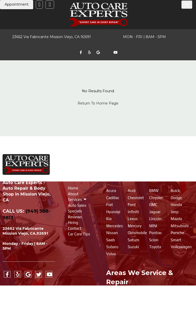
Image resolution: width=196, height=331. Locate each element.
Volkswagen (181, 247)
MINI (153, 226)
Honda (176, 204)
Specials (75, 211)
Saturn (133, 240)
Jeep (175, 212)
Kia (109, 218)
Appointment (17, 4)
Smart (176, 240)
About (73, 194)
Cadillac (112, 198)
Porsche (177, 233)
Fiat (109, 204)
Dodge (176, 198)
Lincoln (155, 218)
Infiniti (133, 212)
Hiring (73, 222)
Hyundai (113, 212)
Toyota (155, 247)
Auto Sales (77, 205)
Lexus (133, 218)
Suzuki (133, 247)
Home (73, 188)
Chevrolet (136, 198)
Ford (132, 204)
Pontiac (155, 233)
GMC (153, 204)
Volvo (111, 254)
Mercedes (114, 226)
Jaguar (155, 212)
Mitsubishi (180, 226)
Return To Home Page (98, 103)
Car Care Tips (79, 234)
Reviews (75, 217)
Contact (74, 228)
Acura (111, 190)
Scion (153, 240)
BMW (154, 190)
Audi (132, 190)
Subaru (112, 247)
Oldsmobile (137, 233)
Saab (110, 240)
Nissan (112, 233)
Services (75, 199)
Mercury (134, 226)
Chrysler (156, 198)
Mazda (176, 218)
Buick (175, 190)
